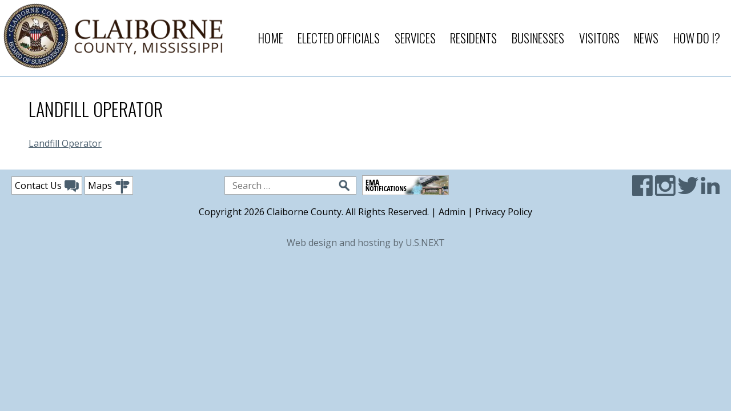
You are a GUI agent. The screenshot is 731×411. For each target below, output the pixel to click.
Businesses (538, 38)
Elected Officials (339, 38)
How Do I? (696, 38)
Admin (452, 212)
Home (270, 38)
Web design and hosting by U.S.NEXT (366, 242)
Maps (109, 186)
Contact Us (47, 186)
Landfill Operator (65, 143)
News (646, 38)
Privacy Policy (503, 212)
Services (415, 38)
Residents (473, 38)
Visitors (599, 38)
